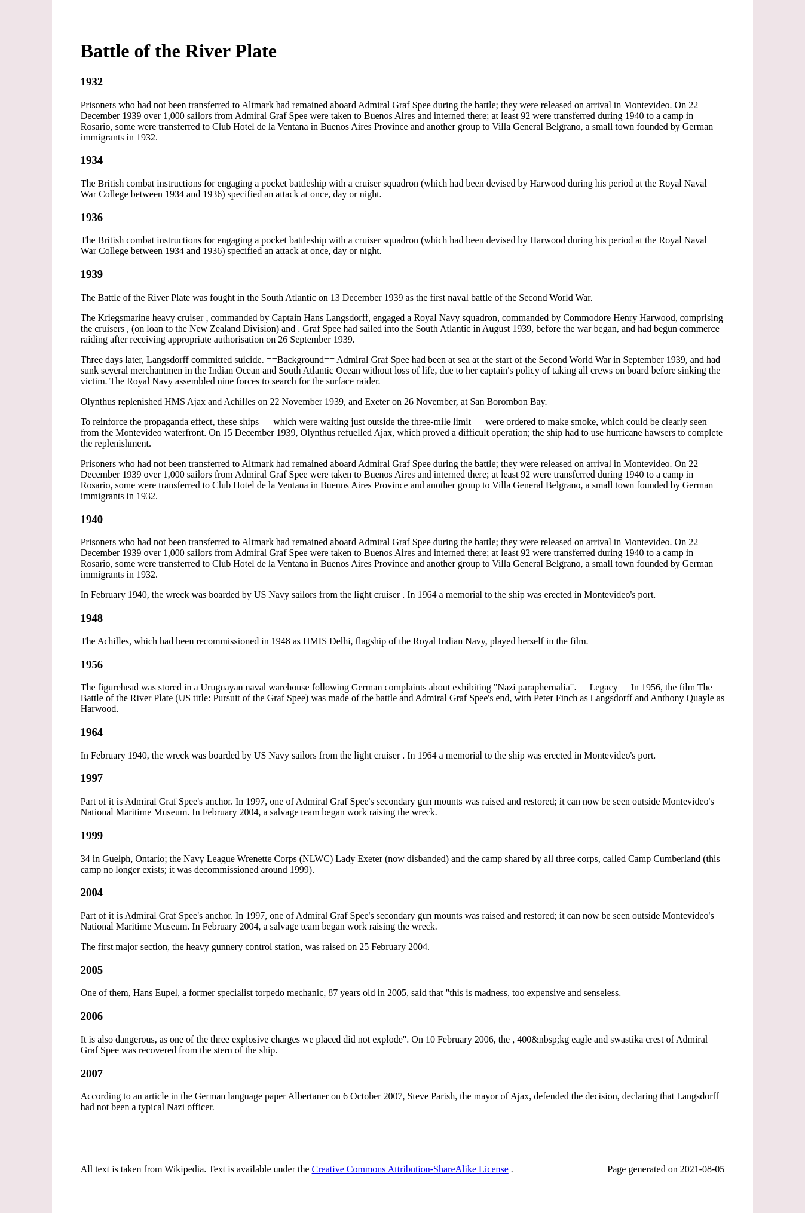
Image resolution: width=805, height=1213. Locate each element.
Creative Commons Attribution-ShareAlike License (410, 1169)
